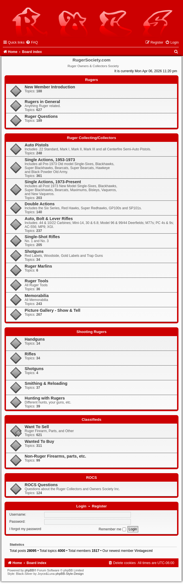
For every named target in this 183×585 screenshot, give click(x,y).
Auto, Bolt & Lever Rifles (49, 218)
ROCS (91, 477)
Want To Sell (37, 426)
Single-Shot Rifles (42, 236)
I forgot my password (25, 529)
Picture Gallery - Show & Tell (52, 310)
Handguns (35, 339)
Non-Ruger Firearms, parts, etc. (55, 456)
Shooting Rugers (91, 332)
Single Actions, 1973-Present (53, 182)
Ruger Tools (36, 281)
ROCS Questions (41, 484)
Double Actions (40, 204)
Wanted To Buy (39, 441)
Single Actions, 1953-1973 (50, 159)
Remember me (112, 529)
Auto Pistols (37, 145)
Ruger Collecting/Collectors (91, 138)
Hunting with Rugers (45, 398)
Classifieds (91, 419)
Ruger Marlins (38, 266)
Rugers (91, 80)
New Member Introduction (50, 87)
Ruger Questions (41, 116)
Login (81, 506)
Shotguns (34, 251)
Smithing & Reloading (46, 383)
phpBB (29, 570)
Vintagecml (144, 551)
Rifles (30, 354)
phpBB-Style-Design (70, 573)
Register (99, 506)
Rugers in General (42, 101)
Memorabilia (37, 295)
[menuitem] (32, 42)
